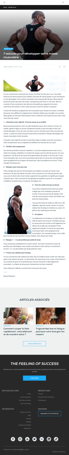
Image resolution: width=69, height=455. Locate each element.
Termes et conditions (58, 452)
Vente (29, 394)
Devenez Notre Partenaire (46, 397)
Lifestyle (28, 422)
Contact (40, 394)
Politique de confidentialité (12, 449)
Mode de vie (12, 7)
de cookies (25, 449)
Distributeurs (42, 400)
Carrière (28, 418)
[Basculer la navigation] (4, 2)
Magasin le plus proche (50, 413)
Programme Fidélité (25, 425)
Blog (29, 415)
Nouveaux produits (25, 400)
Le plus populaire (25, 397)
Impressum (27, 428)
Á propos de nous (25, 412)
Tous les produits (25, 403)
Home (5, 7)
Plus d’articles (34, 344)
